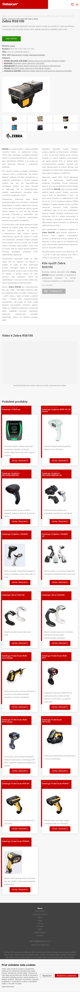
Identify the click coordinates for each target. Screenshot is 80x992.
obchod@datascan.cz (40, 941)
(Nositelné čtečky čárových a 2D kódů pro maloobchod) (32, 66)
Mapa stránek (40, 932)
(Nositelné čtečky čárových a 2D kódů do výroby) (27, 68)
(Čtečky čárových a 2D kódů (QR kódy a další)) (35, 61)
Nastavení (47, 975)
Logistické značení (40, 914)
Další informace (8, 987)
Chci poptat (11, 39)
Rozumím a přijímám (66, 975)
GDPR (40, 929)
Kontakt (40, 926)
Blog (40, 920)
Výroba (25, 55)
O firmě (40, 923)
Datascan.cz (7, 16)
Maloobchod (16, 55)
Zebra (12, 46)
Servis (40, 917)
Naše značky (40, 911)
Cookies (40, 935)
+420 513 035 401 (40, 945)
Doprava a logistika (37, 55)
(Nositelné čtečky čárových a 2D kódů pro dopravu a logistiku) (38, 71)
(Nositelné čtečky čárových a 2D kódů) (24, 63)
